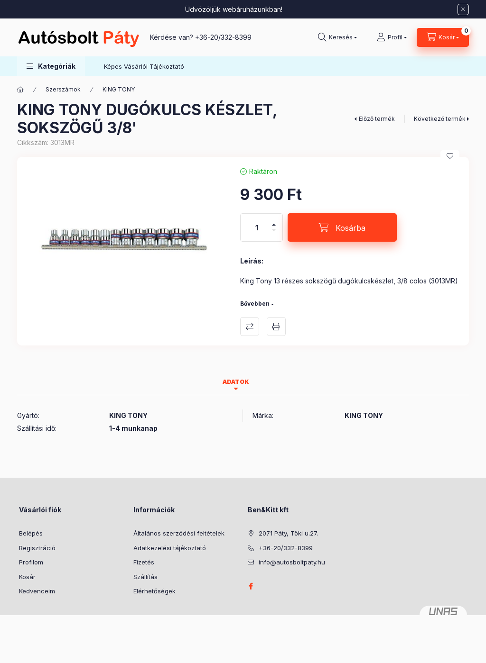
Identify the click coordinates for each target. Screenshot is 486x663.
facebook (250, 586)
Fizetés (143, 562)
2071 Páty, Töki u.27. (288, 533)
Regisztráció (37, 548)
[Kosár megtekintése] (443, 37)
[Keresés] (337, 37)
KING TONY (119, 89)
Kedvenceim (37, 591)
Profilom (31, 562)
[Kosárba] (342, 227)
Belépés (31, 533)
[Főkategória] (20, 89)
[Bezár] (463, 9)
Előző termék (377, 118)
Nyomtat (276, 326)
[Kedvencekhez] (449, 156)
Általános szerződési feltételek (178, 533)
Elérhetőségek (154, 591)
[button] (51, 66)
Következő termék (440, 118)
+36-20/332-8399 (223, 37)
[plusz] (274, 220)
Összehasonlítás (249, 326)
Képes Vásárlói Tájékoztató (144, 66)
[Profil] (392, 37)
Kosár (27, 577)
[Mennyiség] (257, 227)
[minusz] (274, 234)
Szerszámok (63, 89)
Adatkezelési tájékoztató (169, 548)
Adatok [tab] (236, 381)
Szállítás (145, 577)
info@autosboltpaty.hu (292, 562)
